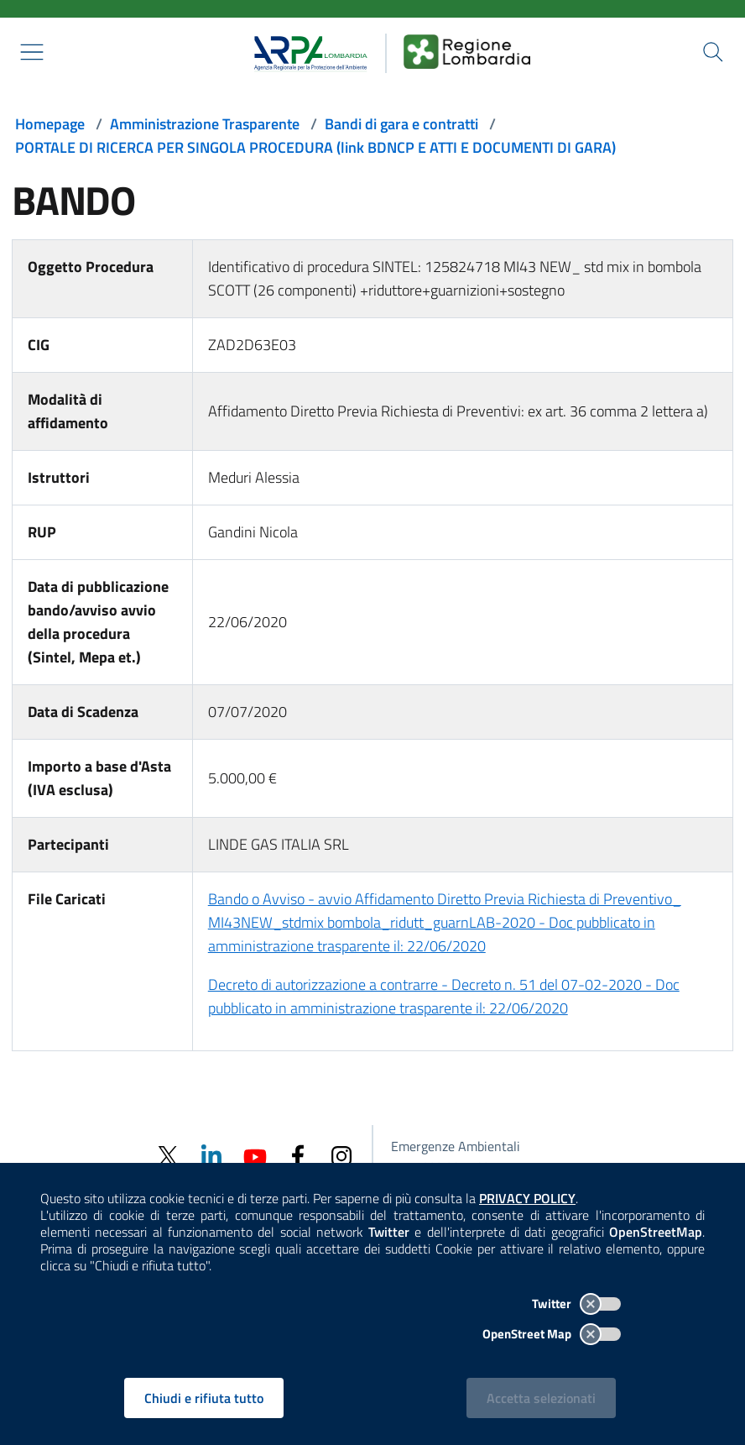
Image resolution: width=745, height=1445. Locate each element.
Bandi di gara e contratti (401, 124)
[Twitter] (167, 1155)
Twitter (576, 1303)
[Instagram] (341, 1155)
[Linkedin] (210, 1155)
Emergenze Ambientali (455, 1146)
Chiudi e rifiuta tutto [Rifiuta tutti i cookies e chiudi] (203, 1398)
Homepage (50, 124)
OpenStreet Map (551, 1333)
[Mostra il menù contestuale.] (31, 52)
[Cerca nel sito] (713, 52)
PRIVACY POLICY (527, 1198)
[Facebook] (297, 1155)
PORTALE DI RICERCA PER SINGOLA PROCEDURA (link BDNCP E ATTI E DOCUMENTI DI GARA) (315, 147)
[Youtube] (254, 1155)
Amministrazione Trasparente (205, 124)
